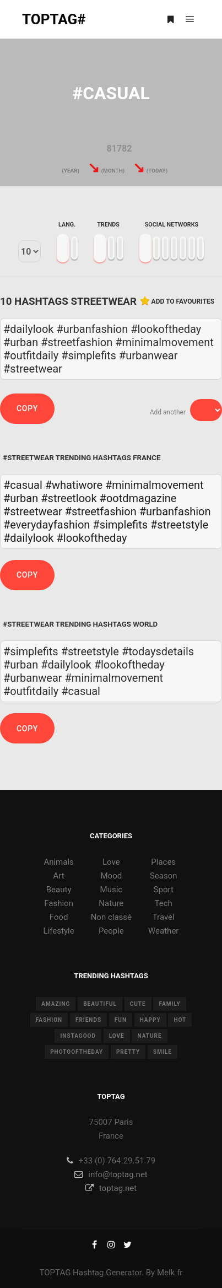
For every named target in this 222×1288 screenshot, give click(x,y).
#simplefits (120, 524)
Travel (164, 917)
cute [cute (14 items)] (138, 1004)
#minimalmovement (154, 485)
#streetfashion (101, 511)
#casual (22, 485)
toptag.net (111, 1188)
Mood (111, 876)
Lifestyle (59, 931)
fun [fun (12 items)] (121, 1020)
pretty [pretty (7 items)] (128, 1052)
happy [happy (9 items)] (150, 1020)
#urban (20, 498)
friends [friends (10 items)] (88, 1020)
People (111, 931)
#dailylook (28, 538)
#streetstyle (179, 524)
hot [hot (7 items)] (180, 1020)
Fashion (58, 903)
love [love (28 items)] (116, 1036)
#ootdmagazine (138, 498)
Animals (58, 862)
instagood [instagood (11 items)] (78, 1036)
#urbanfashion (175, 511)
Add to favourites (183, 301)
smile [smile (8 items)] (162, 1052)
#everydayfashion (46, 524)
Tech (163, 903)
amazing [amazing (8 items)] (55, 1004)
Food (59, 917)
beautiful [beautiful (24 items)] (100, 1004)
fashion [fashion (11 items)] (49, 1020)
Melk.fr (170, 1273)
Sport (164, 889)
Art (58, 876)
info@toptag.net (111, 1174)
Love (111, 862)
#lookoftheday (91, 538)
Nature (111, 903)
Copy (27, 408)
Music (111, 889)
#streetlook (68, 498)
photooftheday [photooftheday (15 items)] (76, 1052)
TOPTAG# (54, 19)
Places (163, 862)
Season (163, 876)
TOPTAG (55, 1273)
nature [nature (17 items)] (149, 1036)
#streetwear (32, 511)
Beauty (59, 889)
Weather (163, 931)
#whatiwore (73, 485)
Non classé (111, 917)
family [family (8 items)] (169, 1004)
